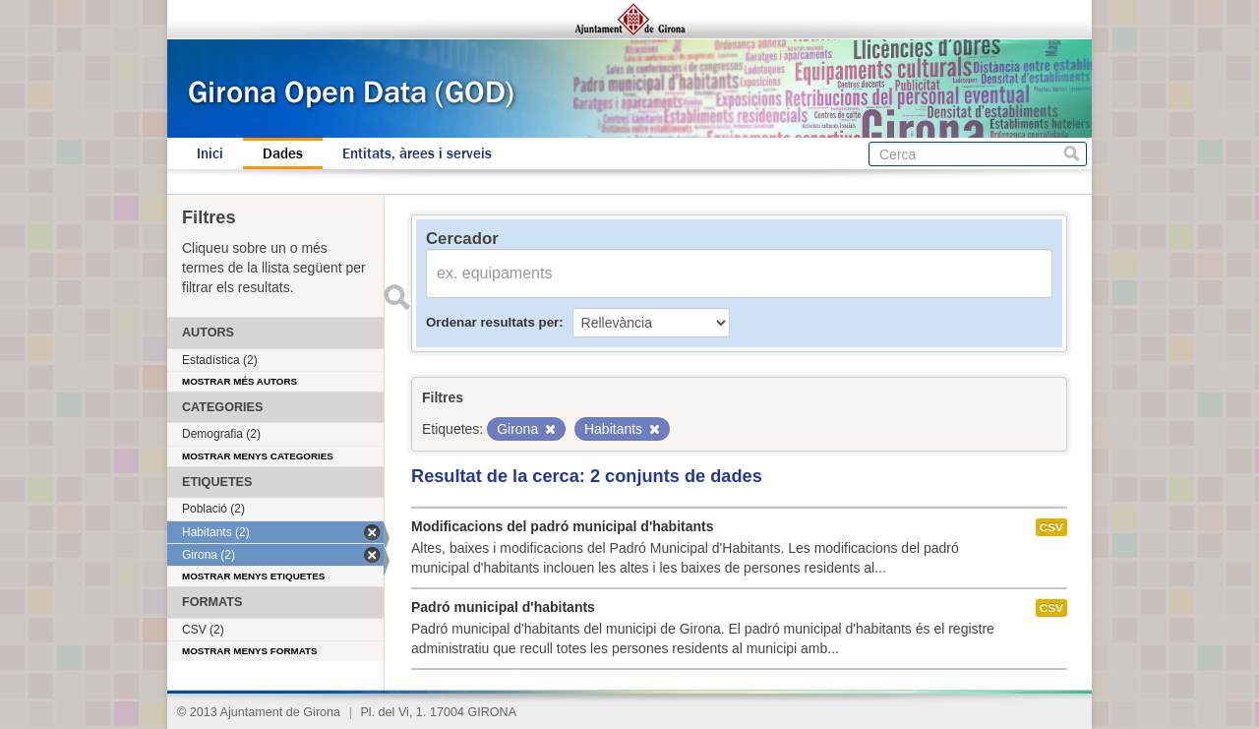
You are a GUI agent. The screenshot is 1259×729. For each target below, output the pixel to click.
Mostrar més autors (239, 381)
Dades (283, 153)
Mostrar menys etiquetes (253, 576)
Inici (210, 153)
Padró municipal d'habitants (503, 607)
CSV (1051, 527)
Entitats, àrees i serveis (417, 153)
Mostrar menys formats (250, 650)
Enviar (396, 297)
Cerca (1071, 154)
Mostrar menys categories (257, 456)
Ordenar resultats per (492, 322)
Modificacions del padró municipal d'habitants (562, 526)
